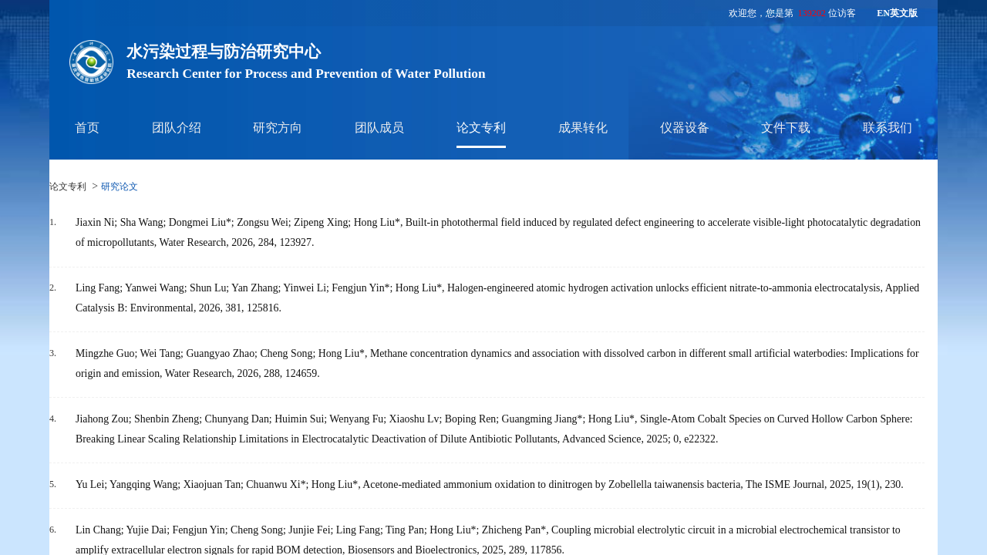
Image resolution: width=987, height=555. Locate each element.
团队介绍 (176, 127)
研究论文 (119, 186)
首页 (87, 127)
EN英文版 (897, 13)
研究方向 (277, 127)
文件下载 (785, 127)
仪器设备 (684, 127)
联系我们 (887, 127)
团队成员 (379, 127)
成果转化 (583, 127)
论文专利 (481, 127)
